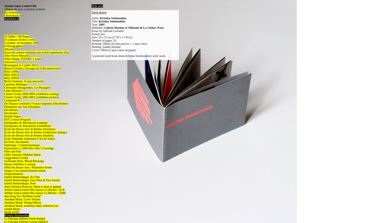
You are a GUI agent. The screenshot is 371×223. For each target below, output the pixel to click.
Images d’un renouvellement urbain (25, 170)
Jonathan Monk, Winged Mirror (22, 202)
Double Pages (12, 116)
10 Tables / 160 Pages (17, 36)
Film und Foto (12, 151)
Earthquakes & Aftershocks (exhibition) (27, 125)
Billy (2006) (11, 78)
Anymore (9, 62)
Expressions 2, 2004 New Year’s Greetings (29, 148)
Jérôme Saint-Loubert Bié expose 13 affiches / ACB (34, 189)
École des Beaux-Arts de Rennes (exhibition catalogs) (35, 132)
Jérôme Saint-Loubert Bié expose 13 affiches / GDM (35, 193)
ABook (8, 49)
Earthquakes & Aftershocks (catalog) (25, 122)
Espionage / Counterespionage (22, 145)
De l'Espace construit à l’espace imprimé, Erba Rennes (36, 103)
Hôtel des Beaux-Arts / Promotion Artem (28, 167)
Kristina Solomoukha (16, 215)
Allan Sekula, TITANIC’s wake (22, 58)
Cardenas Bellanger (15, 84)
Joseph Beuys (12, 209)
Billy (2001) (11, 74)
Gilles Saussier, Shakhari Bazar (22, 154)
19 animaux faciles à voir (19, 39)
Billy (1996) (11, 71)
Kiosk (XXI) (11, 212)
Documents (11, 110)
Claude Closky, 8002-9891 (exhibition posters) (31, 97)
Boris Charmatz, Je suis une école (23, 81)
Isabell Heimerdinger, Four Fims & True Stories (32, 180)
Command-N (11, 100)
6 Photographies (13, 46)
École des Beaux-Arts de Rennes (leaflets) (28, 135)
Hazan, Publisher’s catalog (19, 164)
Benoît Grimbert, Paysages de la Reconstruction (32, 68)
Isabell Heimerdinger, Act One (22, 177)
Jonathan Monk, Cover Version (22, 199)
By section (10, 12)
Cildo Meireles (13, 90)
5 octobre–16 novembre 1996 (21, 42)
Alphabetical (11, 18)
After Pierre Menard (16, 55)
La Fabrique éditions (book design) (24, 218)
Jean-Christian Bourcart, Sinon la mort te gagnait (32, 186)
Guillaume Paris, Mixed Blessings (24, 161)
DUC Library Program (17, 119)
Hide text (97, 6)
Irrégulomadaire (13, 173)
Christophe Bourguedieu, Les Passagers (27, 87)
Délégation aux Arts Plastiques (22, 106)
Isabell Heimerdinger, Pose (20, 183)
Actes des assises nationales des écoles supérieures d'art (36, 52)
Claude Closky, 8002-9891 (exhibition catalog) (31, 94)
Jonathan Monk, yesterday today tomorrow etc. (31, 205)
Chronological (12, 15)
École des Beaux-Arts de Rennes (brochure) (29, 129)
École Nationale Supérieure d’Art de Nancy (29, 138)
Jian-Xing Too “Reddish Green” (22, 196)
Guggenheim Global (16, 157)
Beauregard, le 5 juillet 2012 (20, 65)
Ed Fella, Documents (16, 141)
